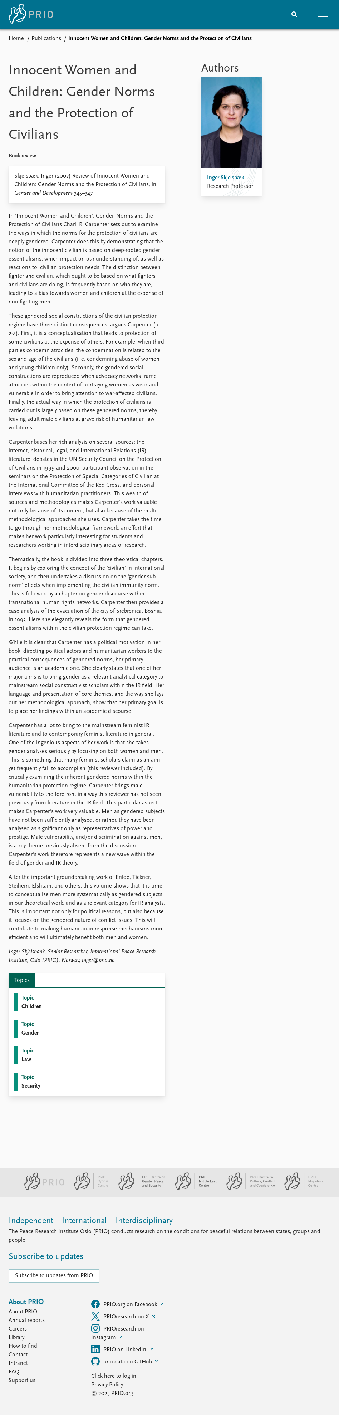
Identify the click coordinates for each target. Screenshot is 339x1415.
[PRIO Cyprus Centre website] (88, 1189)
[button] (323, 14)
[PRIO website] (41, 1189)
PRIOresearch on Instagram (117, 1332)
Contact (18, 1355)
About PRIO (23, 1312)
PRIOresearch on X (120, 1316)
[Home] (31, 14)
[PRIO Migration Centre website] (299, 1189)
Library (16, 1338)
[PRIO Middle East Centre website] (192, 1189)
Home (16, 39)
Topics (22, 980)
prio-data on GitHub (122, 1361)
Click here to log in (113, 1376)
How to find (23, 1346)
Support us (22, 1381)
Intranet (18, 1363)
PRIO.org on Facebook (124, 1304)
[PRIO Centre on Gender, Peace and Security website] (138, 1189)
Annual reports (27, 1320)
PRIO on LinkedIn (119, 1349)
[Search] (294, 14)
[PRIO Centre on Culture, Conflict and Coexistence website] (247, 1189)
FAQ (14, 1372)
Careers (18, 1329)
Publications (46, 39)
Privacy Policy (107, 1385)
